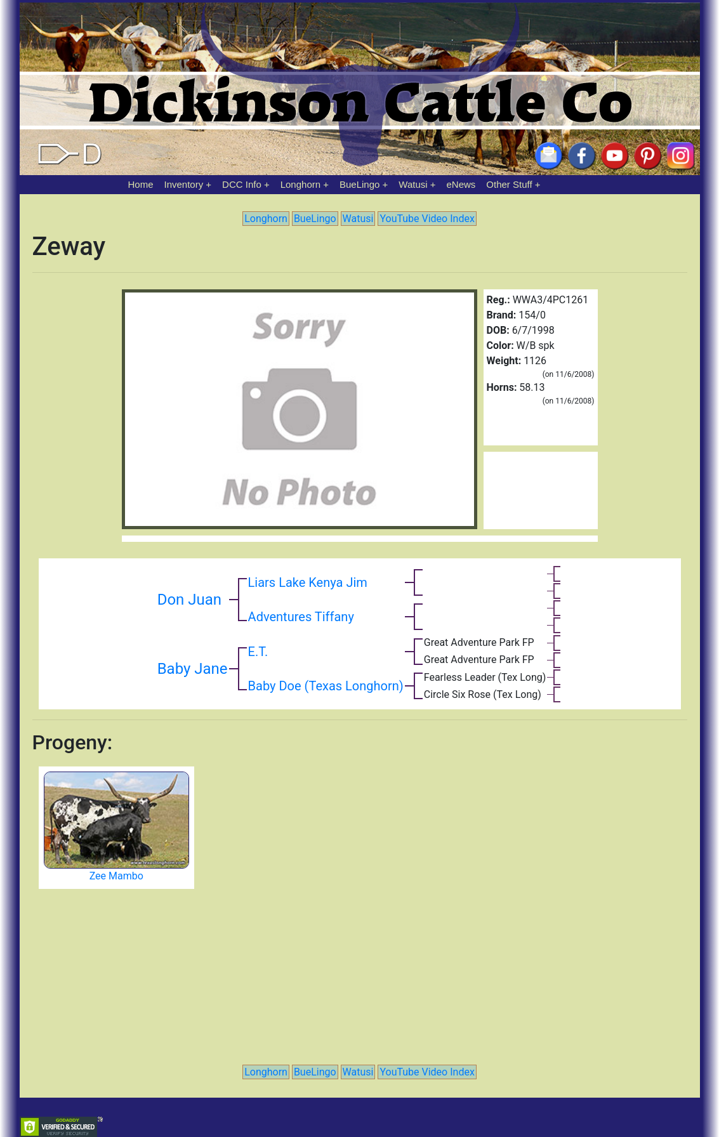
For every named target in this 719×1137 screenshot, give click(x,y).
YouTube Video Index (426, 219)
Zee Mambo (116, 876)
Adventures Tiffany (301, 616)
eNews (461, 184)
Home (141, 184)
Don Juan (189, 599)
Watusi (413, 184)
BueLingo (359, 184)
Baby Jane (192, 669)
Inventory (183, 184)
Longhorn (300, 184)
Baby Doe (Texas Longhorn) (326, 685)
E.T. (258, 651)
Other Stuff (509, 184)
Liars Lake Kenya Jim (307, 582)
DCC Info (241, 184)
